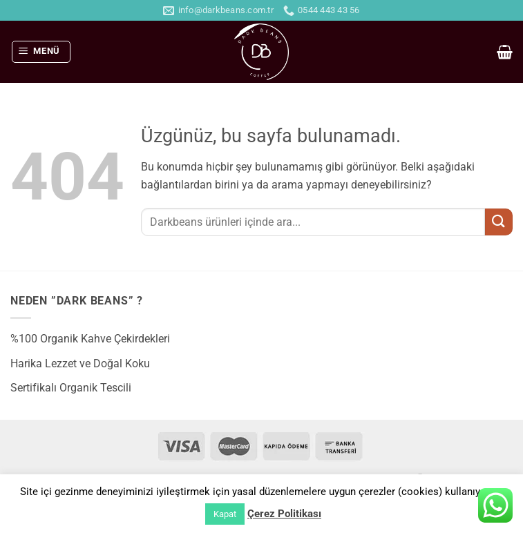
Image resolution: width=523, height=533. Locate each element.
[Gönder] (499, 222)
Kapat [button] (224, 514)
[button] (41, 52)
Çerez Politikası (284, 513)
